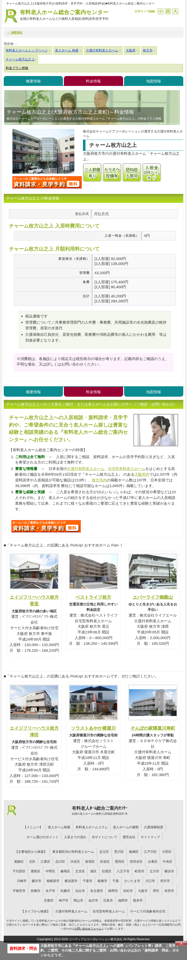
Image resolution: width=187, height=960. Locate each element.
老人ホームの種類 (126, 827)
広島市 (108, 900)
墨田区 (120, 861)
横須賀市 (71, 881)
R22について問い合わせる (46, 526)
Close (181, 943)
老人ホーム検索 (59, 827)
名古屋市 (96, 891)
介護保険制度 (153, 827)
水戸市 (50, 891)
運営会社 (129, 837)
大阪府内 (141, 474)
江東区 (45, 861)
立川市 (154, 871)
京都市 (48, 900)
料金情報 (93, 81)
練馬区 (65, 871)
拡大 (175, 11)
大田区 (167, 852)
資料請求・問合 (23, 948)
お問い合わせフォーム (88, 928)
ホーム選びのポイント (43, 837)
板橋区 (134, 852)
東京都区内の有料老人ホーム (73, 852)
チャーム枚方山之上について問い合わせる (47, 182)
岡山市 (78, 900)
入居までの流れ (75, 837)
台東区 (153, 861)
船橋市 (102, 881)
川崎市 (22, 881)
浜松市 (128, 891)
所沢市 (165, 881)
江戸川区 (150, 852)
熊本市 (138, 900)
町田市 (139, 871)
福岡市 (123, 900)
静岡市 (113, 891)
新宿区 (90, 861)
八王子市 (123, 871)
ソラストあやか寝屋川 (93, 728)
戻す (168, 11)
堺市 (156, 891)
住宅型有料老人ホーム (126, 469)
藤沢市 (36, 881)
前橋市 (35, 891)
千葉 (115, 881)
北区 (32, 861)
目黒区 (106, 871)
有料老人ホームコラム (92, 827)
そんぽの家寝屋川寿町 (153, 728)
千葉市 (87, 881)
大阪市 (143, 891)
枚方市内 (99, 480)
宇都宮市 (19, 891)
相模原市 (53, 881)
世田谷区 (136, 861)
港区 (93, 871)
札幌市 (65, 891)
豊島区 (35, 871)
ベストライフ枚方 (93, 597)
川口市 (150, 881)
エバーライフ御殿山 (153, 597)
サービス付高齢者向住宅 (147, 911)
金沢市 (93, 900)
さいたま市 (132, 881)
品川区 (60, 861)
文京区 (80, 871)
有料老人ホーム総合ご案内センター (64, 15)
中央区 (167, 861)
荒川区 (119, 852)
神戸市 (63, 900)
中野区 (50, 871)
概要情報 (33, 81)
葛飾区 (19, 861)
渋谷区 (75, 861)
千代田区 (19, 871)
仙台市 (80, 891)
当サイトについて (104, 837)
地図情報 (153, 81)
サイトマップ (150, 837)
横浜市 (169, 871)
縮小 (160, 11)
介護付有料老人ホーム (85, 469)
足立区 (104, 852)
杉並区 (105, 861)
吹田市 (169, 891)
